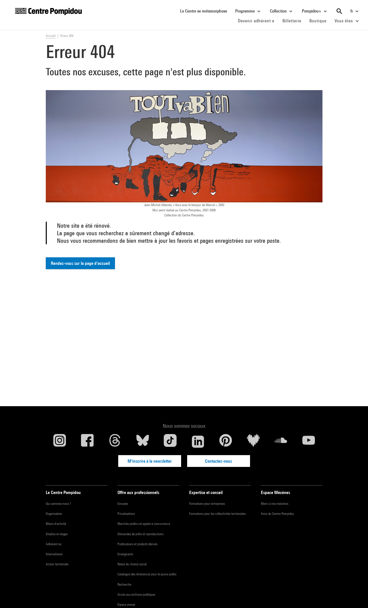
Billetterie (291, 20)
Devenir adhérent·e (258, 20)
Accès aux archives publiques (136, 594)
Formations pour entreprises (207, 504)
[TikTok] (170, 441)
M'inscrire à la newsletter (150, 461)
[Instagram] (59, 441)
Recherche (124, 584)
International (54, 554)
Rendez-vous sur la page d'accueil (80, 263)
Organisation (54, 514)
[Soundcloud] (281, 441)
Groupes (122, 504)
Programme (248, 11)
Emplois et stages (57, 534)
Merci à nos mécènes (274, 504)
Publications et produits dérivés (137, 544)
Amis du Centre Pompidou (277, 514)
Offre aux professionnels (138, 492)
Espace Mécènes (275, 492)
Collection (282, 11)
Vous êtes (347, 21)
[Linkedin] (198, 441)
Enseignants (125, 554)
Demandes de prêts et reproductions (140, 534)
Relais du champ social (132, 564)
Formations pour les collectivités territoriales (217, 514)
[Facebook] (87, 441)
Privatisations (126, 514)
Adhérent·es (53, 544)
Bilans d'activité (56, 524)
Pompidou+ (315, 11)
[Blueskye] (142, 441)
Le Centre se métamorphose (205, 11)
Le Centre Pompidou (63, 492)
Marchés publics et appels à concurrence (143, 524)
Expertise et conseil (206, 492)
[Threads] (115, 441)
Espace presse (126, 604)
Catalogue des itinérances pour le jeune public (147, 574)
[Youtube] (308, 441)
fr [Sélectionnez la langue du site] (355, 11)
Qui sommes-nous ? (58, 504)
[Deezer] (253, 441)
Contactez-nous (218, 461)
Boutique (320, 20)
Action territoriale (57, 564)
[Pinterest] (225, 441)
